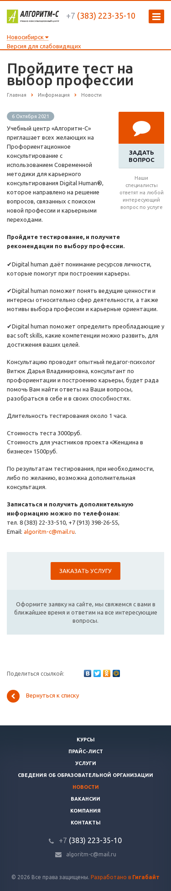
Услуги (85, 763)
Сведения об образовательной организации (85, 775)
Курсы (86, 739)
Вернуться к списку (43, 696)
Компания (85, 810)
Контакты (86, 822)
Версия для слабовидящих (44, 46)
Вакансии (85, 799)
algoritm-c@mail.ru (49, 531)
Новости (86, 787)
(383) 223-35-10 (100, 15)
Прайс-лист (85, 751)
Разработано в (125, 877)
